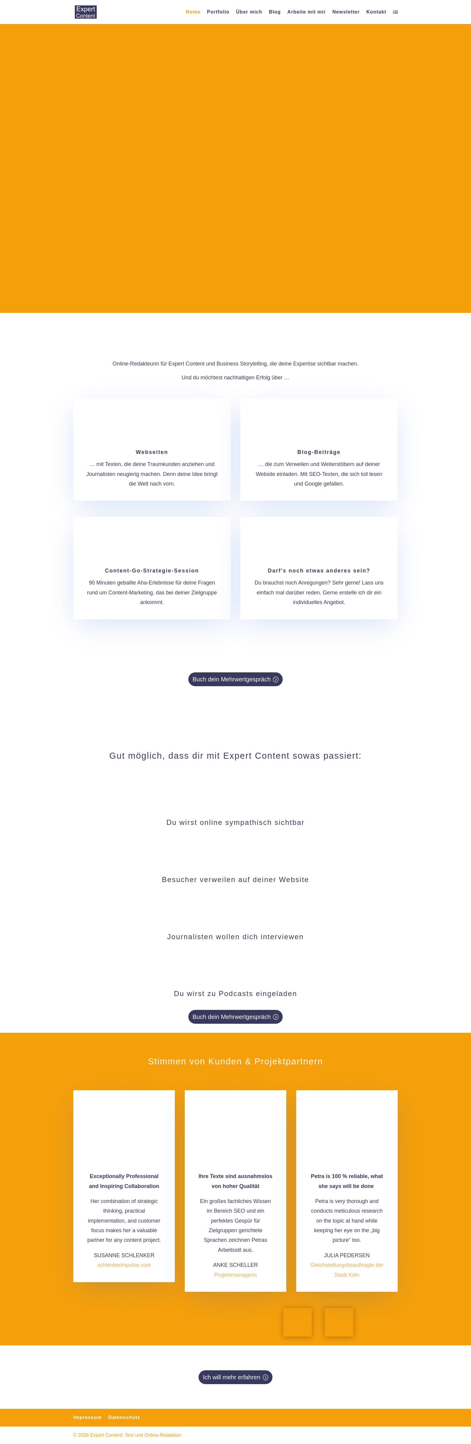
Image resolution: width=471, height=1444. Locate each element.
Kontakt (376, 12)
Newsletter (346, 12)
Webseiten (152, 452)
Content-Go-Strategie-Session (152, 571)
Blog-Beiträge (319, 452)
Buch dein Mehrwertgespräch (232, 679)
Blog (275, 12)
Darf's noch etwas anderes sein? (319, 571)
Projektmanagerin (235, 1275)
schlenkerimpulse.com (124, 1265)
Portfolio (218, 12)
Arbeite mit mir (306, 12)
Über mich (249, 12)
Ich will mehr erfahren (231, 1377)
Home (193, 12)
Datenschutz (124, 1417)
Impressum (87, 1417)
